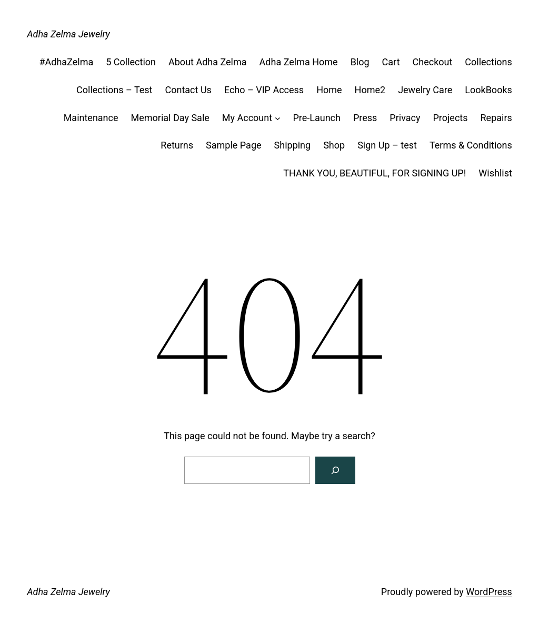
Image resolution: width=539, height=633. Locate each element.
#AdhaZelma (66, 61)
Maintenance (91, 117)
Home (329, 89)
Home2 (370, 89)
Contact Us (188, 89)
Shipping (292, 145)
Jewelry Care (425, 89)
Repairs (496, 117)
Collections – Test (114, 89)
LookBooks (488, 89)
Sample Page (233, 145)
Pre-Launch (317, 117)
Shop (334, 145)
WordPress (489, 591)
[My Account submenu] (278, 118)
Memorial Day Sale (170, 117)
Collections (488, 61)
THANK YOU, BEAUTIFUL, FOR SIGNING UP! (374, 173)
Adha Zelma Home (298, 61)
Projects (450, 117)
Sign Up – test (387, 145)
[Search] (335, 470)
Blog (360, 61)
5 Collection (131, 61)
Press (365, 117)
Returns (177, 145)
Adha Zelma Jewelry (68, 33)
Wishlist (495, 173)
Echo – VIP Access (264, 89)
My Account (247, 117)
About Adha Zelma (207, 61)
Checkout (433, 61)
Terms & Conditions (471, 145)
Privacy (405, 117)
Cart (391, 61)
